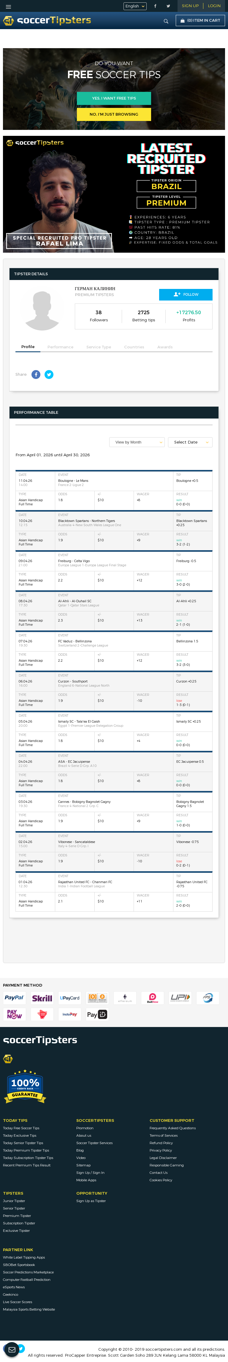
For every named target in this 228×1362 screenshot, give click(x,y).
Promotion (85, 1128)
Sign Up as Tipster (91, 1201)
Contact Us (158, 1172)
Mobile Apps (86, 1180)
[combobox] (137, 442)
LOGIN (214, 6)
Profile (27, 347)
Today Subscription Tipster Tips (28, 1157)
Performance (60, 347)
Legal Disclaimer (163, 1157)
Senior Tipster (14, 1208)
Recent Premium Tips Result (26, 1165)
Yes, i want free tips (114, 98)
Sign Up (190, 6)
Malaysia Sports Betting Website (29, 1309)
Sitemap (83, 1165)
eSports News (14, 1287)
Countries (134, 347)
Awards (165, 347)
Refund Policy (161, 1143)
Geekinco (10, 1294)
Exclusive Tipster (16, 1230)
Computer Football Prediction (26, 1279)
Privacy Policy (161, 1150)
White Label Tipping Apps (24, 1257)
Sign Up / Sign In (90, 1172)
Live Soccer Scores (17, 1302)
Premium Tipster (17, 1215)
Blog (80, 1150)
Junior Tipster (14, 1201)
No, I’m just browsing (114, 114)
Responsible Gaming (167, 1165)
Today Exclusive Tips (19, 1135)
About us (83, 1135)
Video (81, 1157)
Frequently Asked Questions (173, 1128)
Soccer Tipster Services (94, 1143)
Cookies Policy (161, 1180)
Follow (185, 294)
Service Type (98, 347)
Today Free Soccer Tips (21, 1128)
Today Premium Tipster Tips (26, 1150)
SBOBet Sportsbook (19, 1264)
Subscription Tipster (19, 1223)
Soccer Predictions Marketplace (28, 1272)
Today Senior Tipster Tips (23, 1143)
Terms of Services (164, 1135)
